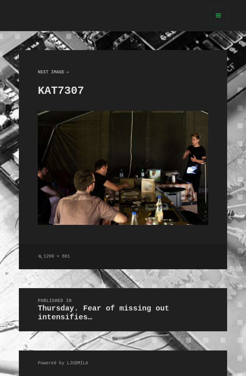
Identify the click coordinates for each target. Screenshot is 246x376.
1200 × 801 (56, 256)
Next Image (51, 72)
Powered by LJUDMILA (63, 363)
